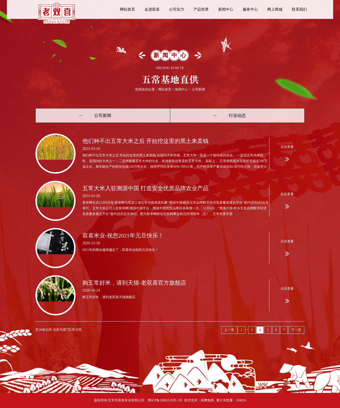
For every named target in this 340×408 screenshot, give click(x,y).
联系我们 (299, 9)
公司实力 (176, 9)
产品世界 (201, 9)
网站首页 (127, 9)
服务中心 (250, 9)
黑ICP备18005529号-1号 (165, 400)
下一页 (296, 330)
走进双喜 (152, 9)
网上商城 (274, 9)
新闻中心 (225, 9)
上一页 (229, 330)
